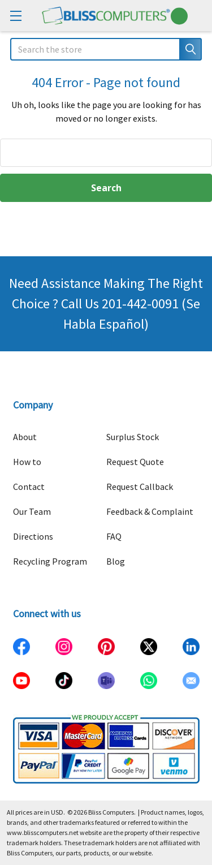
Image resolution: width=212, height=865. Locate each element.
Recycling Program (50, 561)
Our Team (32, 511)
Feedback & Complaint (149, 511)
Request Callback (139, 486)
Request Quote (135, 461)
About (25, 436)
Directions (33, 536)
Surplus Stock (132, 436)
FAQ (114, 536)
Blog (115, 561)
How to (27, 461)
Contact (29, 486)
